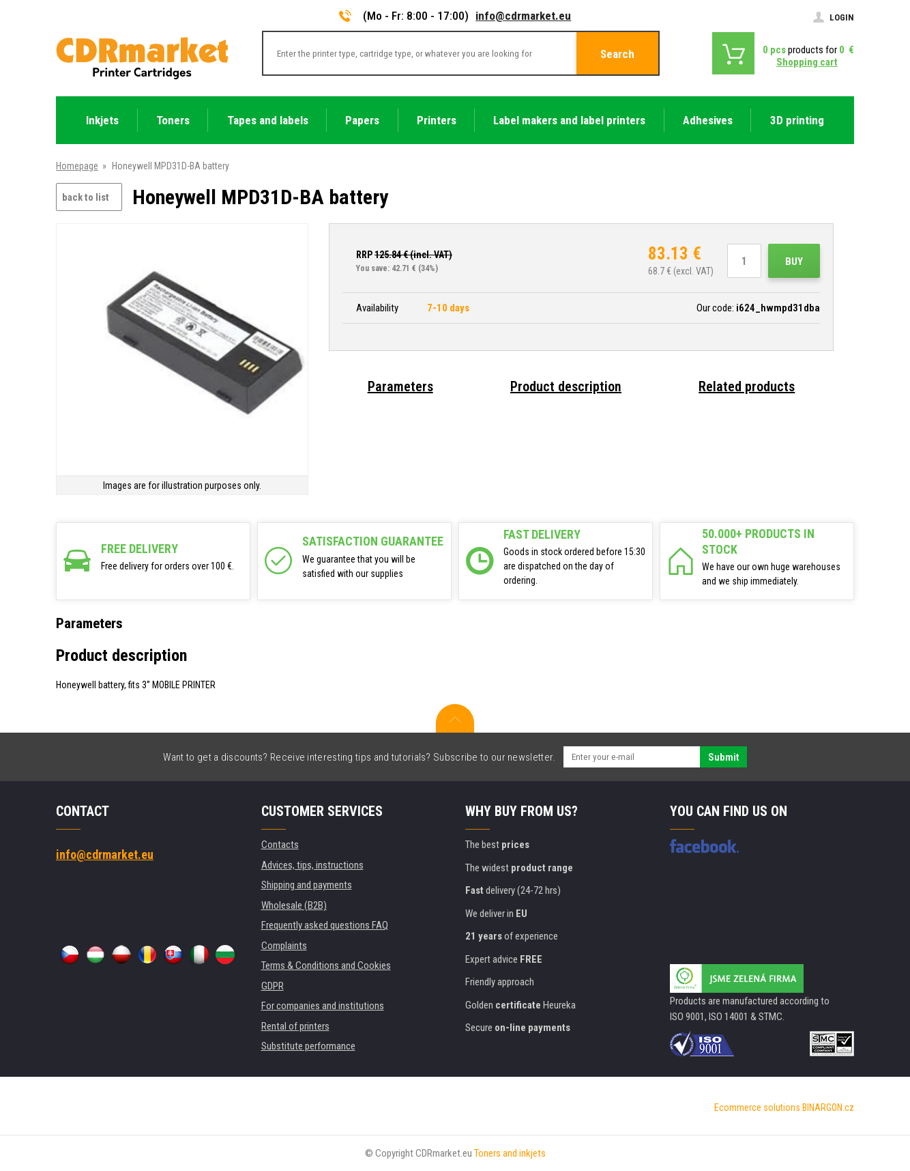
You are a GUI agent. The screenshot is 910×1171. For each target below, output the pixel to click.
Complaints (284, 946)
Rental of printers (295, 1026)
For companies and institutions (322, 1006)
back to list (85, 197)
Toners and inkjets (510, 1153)
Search (617, 54)
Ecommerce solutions (757, 1107)
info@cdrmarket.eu (523, 16)
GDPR (272, 986)
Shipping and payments (306, 885)
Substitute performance (308, 1046)
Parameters (400, 386)
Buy (794, 261)
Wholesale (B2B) (294, 905)
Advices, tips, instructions (312, 865)
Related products (747, 386)
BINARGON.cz (828, 1107)
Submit (723, 757)
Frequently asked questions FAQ (324, 925)
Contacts (280, 844)
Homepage (77, 165)
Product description (565, 386)
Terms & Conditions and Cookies (326, 965)
